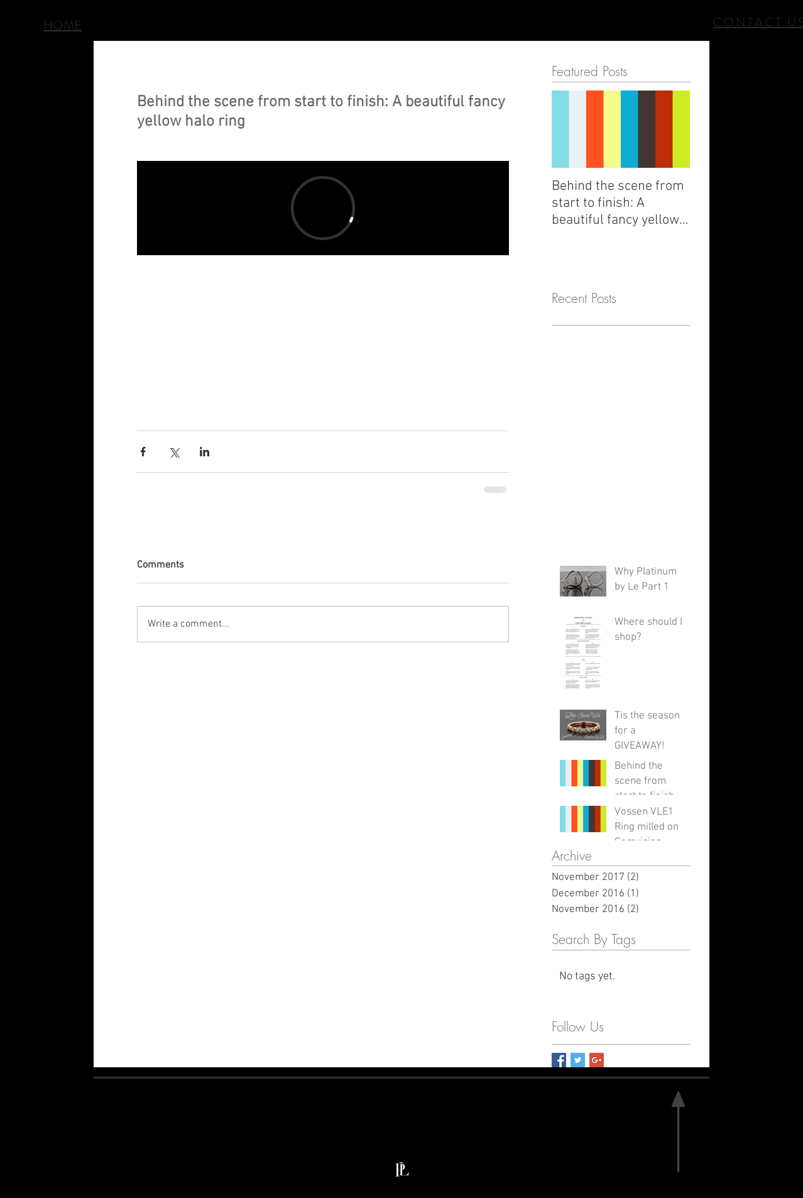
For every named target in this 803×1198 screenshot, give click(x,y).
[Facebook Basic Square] (559, 1060)
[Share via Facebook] (143, 452)
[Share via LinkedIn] (204, 452)
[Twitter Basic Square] (578, 1060)
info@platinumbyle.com (465, 1176)
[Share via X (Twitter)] (174, 452)
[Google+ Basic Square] (596, 1060)
